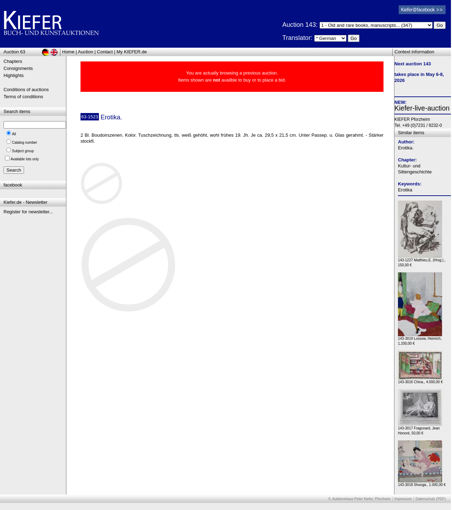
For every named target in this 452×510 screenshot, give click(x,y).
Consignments (18, 68)
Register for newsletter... (28, 211)
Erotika (405, 189)
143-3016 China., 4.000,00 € (420, 380)
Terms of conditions (23, 96)
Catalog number (24, 142)
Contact (105, 51)
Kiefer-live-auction (422, 108)
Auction (85, 51)
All (14, 134)
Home (68, 51)
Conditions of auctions (26, 89)
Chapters (13, 61)
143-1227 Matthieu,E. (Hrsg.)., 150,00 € (422, 261)
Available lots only (25, 159)
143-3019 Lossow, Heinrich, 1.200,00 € (420, 339)
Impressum (403, 499)
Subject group (23, 151)
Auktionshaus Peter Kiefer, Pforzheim (361, 499)
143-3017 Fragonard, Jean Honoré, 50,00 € (420, 429)
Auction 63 (14, 51)
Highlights (14, 75)
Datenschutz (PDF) (431, 499)
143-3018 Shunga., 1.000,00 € (422, 483)
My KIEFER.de (132, 51)
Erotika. (406, 147)
